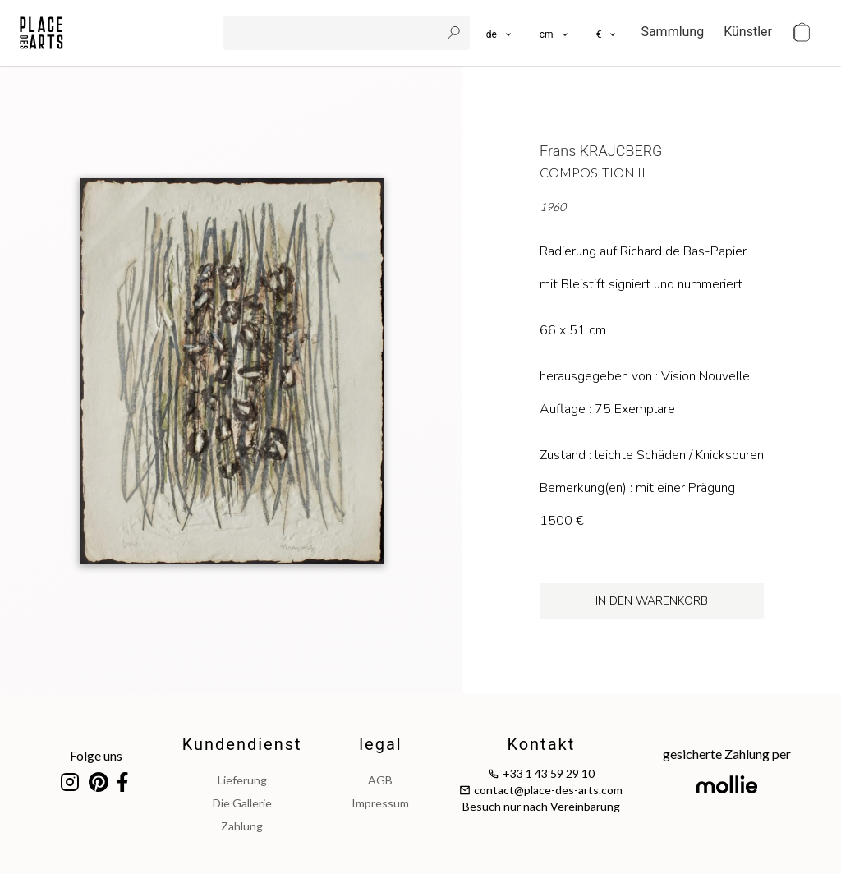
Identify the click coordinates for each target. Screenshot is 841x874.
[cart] (801, 32)
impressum (380, 803)
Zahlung (242, 826)
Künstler (748, 31)
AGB (380, 780)
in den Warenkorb (651, 601)
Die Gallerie (242, 803)
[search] (333, 33)
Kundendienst (242, 744)
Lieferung (242, 780)
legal (380, 744)
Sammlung (672, 31)
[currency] (607, 33)
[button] (554, 33)
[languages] (499, 33)
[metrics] (554, 33)
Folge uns (96, 755)
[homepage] (41, 32)
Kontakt (541, 744)
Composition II (593, 172)
